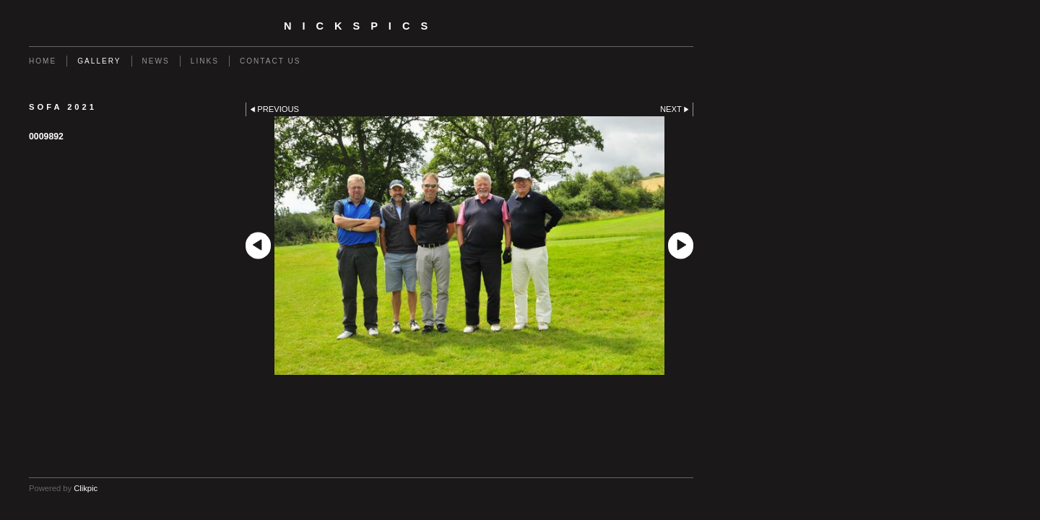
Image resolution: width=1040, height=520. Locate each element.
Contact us (270, 61)
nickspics (361, 26)
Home (42, 61)
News (156, 61)
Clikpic (86, 488)
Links (205, 61)
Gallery (99, 61)
